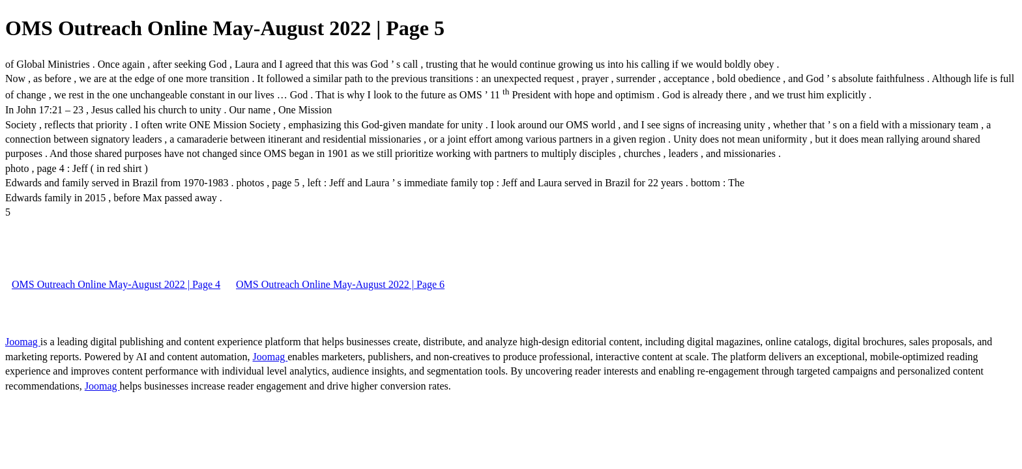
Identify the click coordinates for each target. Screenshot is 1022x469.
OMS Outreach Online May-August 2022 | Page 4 (116, 284)
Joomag (22, 341)
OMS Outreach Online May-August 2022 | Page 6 (340, 284)
